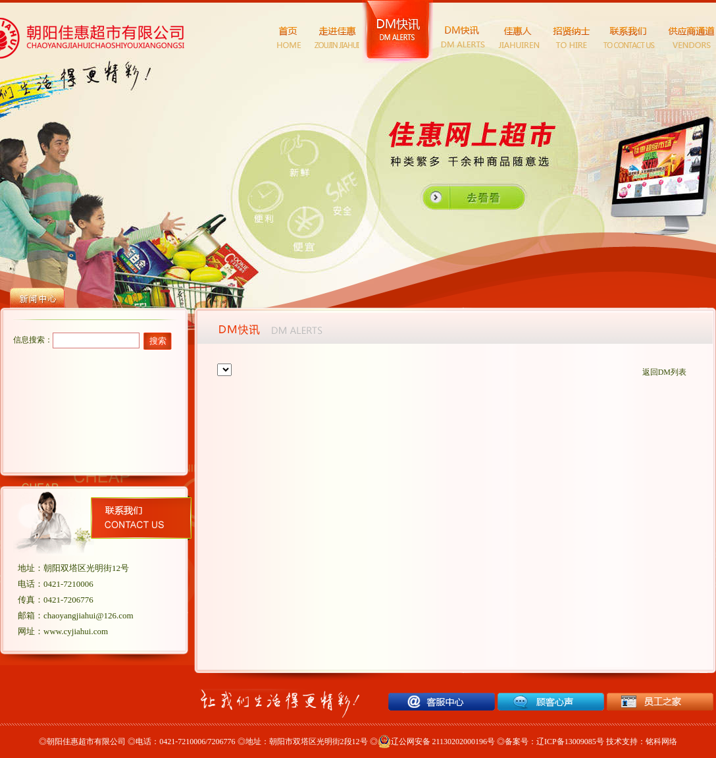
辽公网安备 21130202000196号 (437, 741)
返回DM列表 (664, 372)
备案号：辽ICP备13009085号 (554, 741)
